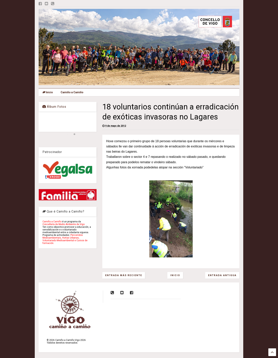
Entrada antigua (222, 275)
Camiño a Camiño (72, 92)
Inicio (47, 92)
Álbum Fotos (54, 106)
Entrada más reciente (123, 275)
